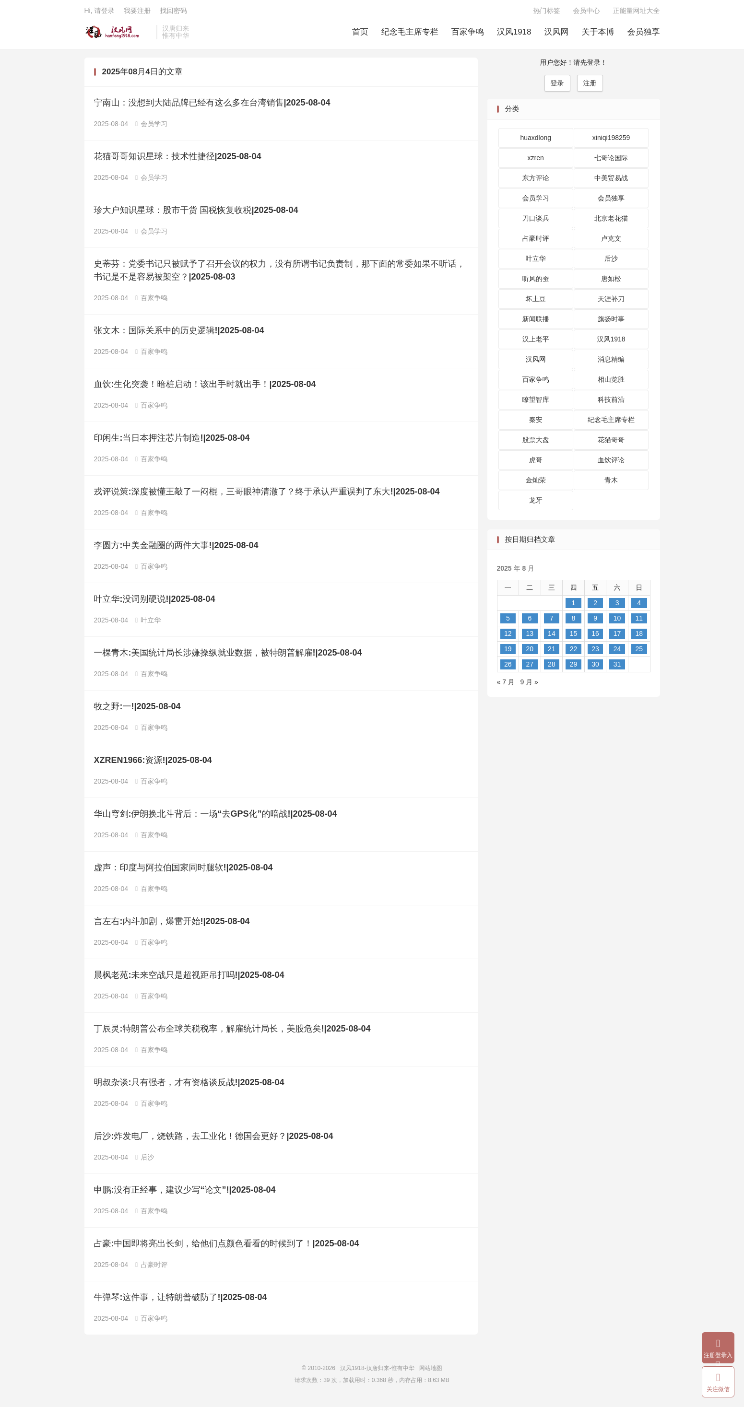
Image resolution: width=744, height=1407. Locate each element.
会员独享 (643, 33)
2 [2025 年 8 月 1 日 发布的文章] (595, 606)
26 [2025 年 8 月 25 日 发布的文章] (508, 667)
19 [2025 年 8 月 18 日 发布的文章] (508, 652)
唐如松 (611, 282)
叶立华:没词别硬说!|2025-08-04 (154, 602)
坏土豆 (536, 302)
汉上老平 (535, 342)
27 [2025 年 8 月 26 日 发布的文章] (530, 667)
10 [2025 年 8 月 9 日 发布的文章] (617, 621)
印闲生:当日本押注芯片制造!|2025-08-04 (172, 441)
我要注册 (137, 12)
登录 (557, 86)
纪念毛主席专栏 (409, 33)
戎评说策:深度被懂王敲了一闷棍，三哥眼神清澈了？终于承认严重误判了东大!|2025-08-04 (267, 495)
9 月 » (529, 685)
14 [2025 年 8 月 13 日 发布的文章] (551, 637)
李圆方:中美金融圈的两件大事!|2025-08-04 (176, 548)
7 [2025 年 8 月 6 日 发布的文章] (552, 621)
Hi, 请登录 (99, 12)
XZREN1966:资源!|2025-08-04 (153, 763)
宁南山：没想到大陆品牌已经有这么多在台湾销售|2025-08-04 (212, 106)
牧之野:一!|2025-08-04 (137, 710)
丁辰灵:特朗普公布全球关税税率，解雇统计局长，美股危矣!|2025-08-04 (232, 1032)
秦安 (536, 423)
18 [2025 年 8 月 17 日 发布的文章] (639, 637)
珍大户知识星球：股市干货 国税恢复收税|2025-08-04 (196, 213)
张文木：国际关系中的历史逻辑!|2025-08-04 (179, 334)
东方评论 (535, 181)
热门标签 (546, 12)
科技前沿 (611, 403)
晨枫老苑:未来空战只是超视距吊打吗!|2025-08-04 (189, 978)
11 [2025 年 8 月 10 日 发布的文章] (639, 621)
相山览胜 (611, 383)
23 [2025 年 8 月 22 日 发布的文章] (595, 652)
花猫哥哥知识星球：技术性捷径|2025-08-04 (177, 159)
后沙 (144, 1160)
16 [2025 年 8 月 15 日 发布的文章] (595, 637)
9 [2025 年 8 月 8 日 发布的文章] (595, 621)
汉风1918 (514, 33)
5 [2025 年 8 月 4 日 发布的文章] (508, 621)
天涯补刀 (611, 302)
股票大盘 (535, 443)
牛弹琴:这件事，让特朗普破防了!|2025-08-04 (180, 1300)
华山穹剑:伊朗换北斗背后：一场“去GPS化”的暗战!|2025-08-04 (215, 817)
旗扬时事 (611, 322)
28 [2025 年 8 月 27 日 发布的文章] (551, 667)
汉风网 (556, 33)
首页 (360, 33)
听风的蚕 (535, 282)
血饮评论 (611, 463)
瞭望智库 (535, 403)
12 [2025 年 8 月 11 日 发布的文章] (508, 637)
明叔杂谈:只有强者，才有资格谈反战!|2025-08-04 (189, 1085)
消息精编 (611, 362)
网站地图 (430, 1371)
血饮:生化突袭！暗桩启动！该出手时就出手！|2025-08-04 (205, 387)
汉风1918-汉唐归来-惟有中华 (118, 34)
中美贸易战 (611, 181)
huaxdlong (535, 141)
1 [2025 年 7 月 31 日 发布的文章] (574, 606)
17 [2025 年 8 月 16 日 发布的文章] (617, 637)
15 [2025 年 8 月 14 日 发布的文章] (574, 637)
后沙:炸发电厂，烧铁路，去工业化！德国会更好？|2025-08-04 (213, 1139)
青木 (611, 483)
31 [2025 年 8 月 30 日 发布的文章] (617, 667)
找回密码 (173, 12)
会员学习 (151, 127)
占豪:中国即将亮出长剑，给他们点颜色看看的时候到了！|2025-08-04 (226, 1247)
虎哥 (536, 463)
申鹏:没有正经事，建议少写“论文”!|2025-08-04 (185, 1193)
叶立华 (148, 623)
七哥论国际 (611, 161)
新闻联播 (535, 322)
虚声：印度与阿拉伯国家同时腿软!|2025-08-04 (183, 871)
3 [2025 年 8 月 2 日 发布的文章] (617, 606)
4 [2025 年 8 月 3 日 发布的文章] (639, 606)
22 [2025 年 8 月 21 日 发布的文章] (574, 652)
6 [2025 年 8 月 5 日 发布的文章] (529, 621)
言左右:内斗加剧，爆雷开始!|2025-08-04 (172, 924)
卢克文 (611, 242)
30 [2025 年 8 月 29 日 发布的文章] (595, 667)
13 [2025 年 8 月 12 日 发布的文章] (530, 637)
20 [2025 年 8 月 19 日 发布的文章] (530, 652)
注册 (590, 86)
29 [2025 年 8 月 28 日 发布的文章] (574, 667)
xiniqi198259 (611, 141)
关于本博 (598, 33)
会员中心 (586, 12)
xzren (536, 161)
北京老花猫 (611, 221)
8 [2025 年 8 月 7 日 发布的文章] (574, 621)
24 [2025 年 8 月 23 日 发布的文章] (617, 652)
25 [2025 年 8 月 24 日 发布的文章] (639, 652)
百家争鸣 (467, 33)
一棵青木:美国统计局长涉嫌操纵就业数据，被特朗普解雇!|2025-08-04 (228, 656)
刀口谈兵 (535, 221)
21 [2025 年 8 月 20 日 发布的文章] (551, 652)
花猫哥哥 (611, 443)
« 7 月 (506, 685)
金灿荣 (536, 483)
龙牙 (536, 503)
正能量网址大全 (636, 12)
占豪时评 (151, 1268)
